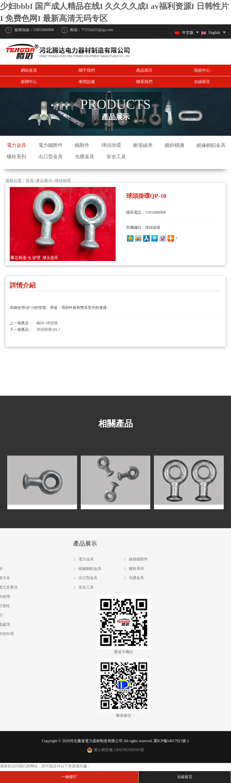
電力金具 (16, 145)
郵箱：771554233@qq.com (91, 29)
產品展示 (144, 70)
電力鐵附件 (50, 145)
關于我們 (87, 70)
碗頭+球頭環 (47, 302)
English (210, 33)
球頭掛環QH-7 (48, 308)
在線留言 (202, 82)
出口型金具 (50, 156)
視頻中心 (202, 70)
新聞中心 (29, 82)
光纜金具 (84, 156)
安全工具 (116, 156)
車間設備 (87, 82)
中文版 (184, 33)
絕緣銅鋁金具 (211, 145)
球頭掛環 (111, 145)
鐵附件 (82, 145)
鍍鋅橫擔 (174, 145)
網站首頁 (29, 70)
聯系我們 (144, 82)
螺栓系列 (16, 156)
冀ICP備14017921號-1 (171, 741)
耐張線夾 (143, 145)
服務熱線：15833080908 (34, 29)
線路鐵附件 (83, 559)
